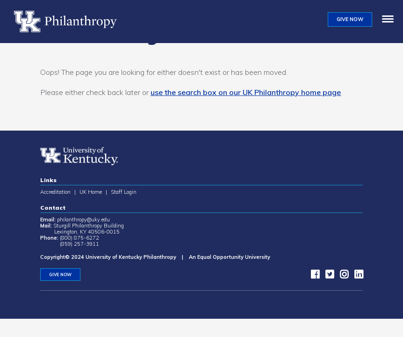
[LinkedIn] (356, 276)
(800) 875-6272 (79, 237)
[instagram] (341, 276)
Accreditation (55, 192)
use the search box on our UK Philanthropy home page (246, 92)
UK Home (90, 192)
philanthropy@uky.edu (83, 219)
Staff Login (124, 192)
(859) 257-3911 (79, 244)
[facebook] (312, 276)
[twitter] (327, 276)
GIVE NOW (350, 19)
